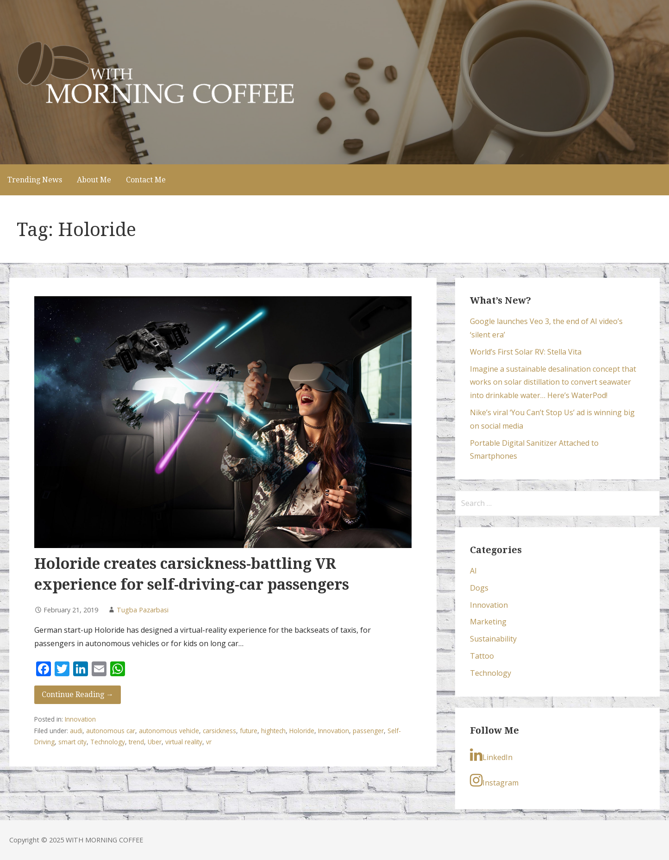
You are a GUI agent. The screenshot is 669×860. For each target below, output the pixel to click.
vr (209, 741)
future (248, 730)
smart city (72, 741)
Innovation (80, 719)
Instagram (494, 780)
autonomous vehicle (169, 730)
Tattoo (482, 656)
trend (136, 741)
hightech (273, 730)
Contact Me (146, 179)
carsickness (219, 730)
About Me (94, 179)
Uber (155, 741)
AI (473, 571)
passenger (368, 730)
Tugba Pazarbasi (143, 609)
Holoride (301, 730)
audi (76, 730)
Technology (107, 741)
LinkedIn (491, 755)
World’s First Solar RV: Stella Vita (525, 352)
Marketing (488, 622)
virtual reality (183, 741)
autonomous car (110, 730)
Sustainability (493, 639)
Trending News (34, 179)
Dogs (479, 588)
